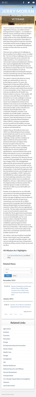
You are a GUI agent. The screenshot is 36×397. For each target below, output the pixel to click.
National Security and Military (13, 369)
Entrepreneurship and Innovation (14, 345)
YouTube (33, 2)
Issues (17, 21)
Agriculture (7, 329)
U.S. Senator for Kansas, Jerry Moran (18, 10)
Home (13, 21)
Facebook (23, 2)
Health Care (7, 352)
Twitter (28, 2)
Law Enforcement (9, 385)
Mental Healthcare (9, 365)
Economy (6, 335)
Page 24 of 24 (28, 311)
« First (5, 314)
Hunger (5, 355)
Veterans (22, 21)
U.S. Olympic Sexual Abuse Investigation (16, 379)
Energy (5, 342)
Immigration (7, 359)
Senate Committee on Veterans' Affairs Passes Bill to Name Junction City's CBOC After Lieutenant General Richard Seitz (21, 290)
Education (6, 339)
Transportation (8, 375)
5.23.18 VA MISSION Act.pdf (16, 255)
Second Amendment (10, 372)
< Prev (10, 314)
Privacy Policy (10, 394)
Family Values (8, 349)
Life (4, 362)
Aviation (6, 332)
